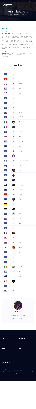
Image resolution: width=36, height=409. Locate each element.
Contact (4, 359)
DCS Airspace (5, 345)
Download (4, 353)
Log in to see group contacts (18, 315)
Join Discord (5, 357)
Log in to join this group (18, 318)
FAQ (3, 351)
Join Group (21, 353)
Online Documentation (7, 355)
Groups (17, 14)
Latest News (21, 345)
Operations (21, 343)
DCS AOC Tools (5, 341)
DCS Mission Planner (6, 343)
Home (11, 14)
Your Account (22, 351)
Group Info (23, 14)
